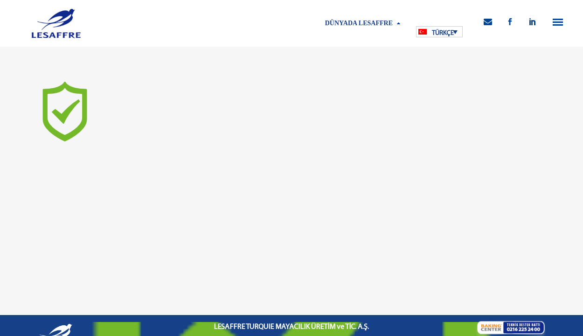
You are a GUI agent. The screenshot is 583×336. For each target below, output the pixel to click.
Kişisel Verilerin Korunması (245, 279)
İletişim (411, 279)
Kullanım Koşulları (185, 279)
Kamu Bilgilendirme (373, 279)
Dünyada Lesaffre (359, 23)
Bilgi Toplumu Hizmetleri (313, 279)
